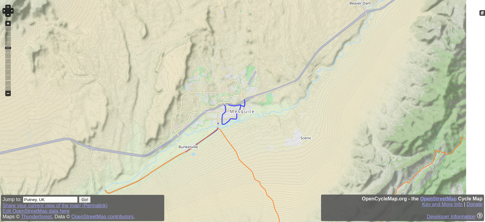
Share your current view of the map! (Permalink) (55, 205)
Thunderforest (36, 216)
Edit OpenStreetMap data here (36, 211)
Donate (474, 204)
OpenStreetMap (438, 198)
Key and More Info (442, 204)
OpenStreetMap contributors (102, 216)
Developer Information (451, 216)
